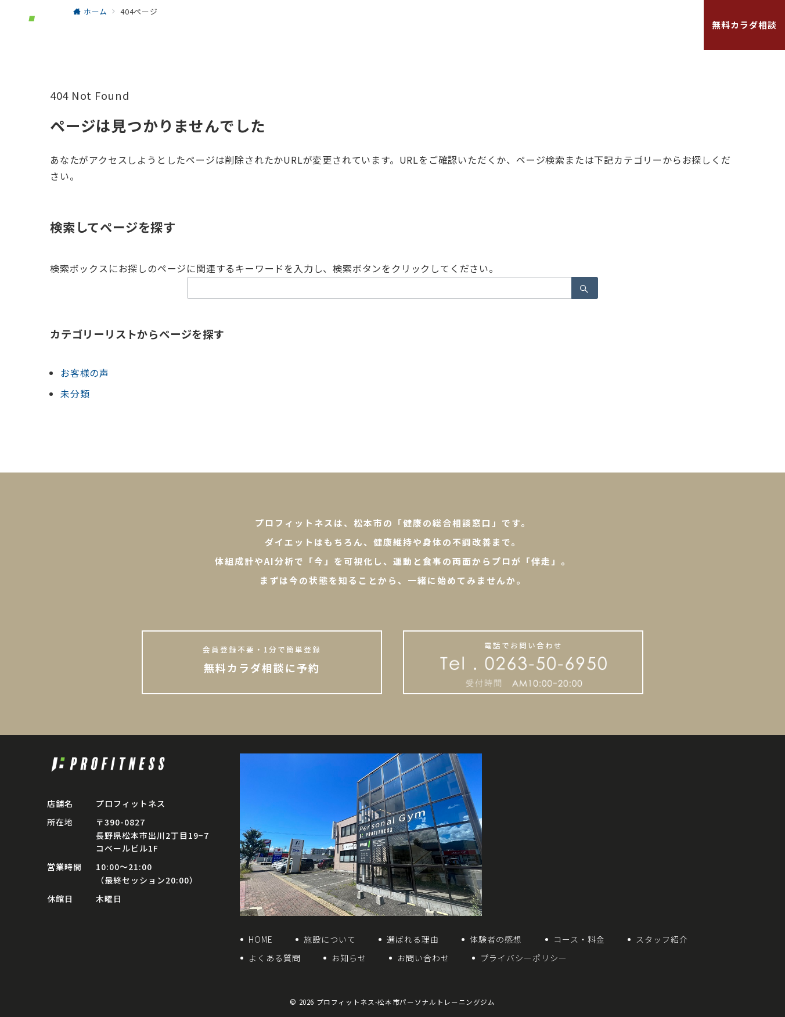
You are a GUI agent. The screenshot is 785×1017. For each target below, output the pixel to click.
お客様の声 (84, 373)
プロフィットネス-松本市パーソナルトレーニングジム (405, 1002)
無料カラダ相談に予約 (262, 659)
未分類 (74, 394)
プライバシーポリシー (523, 958)
